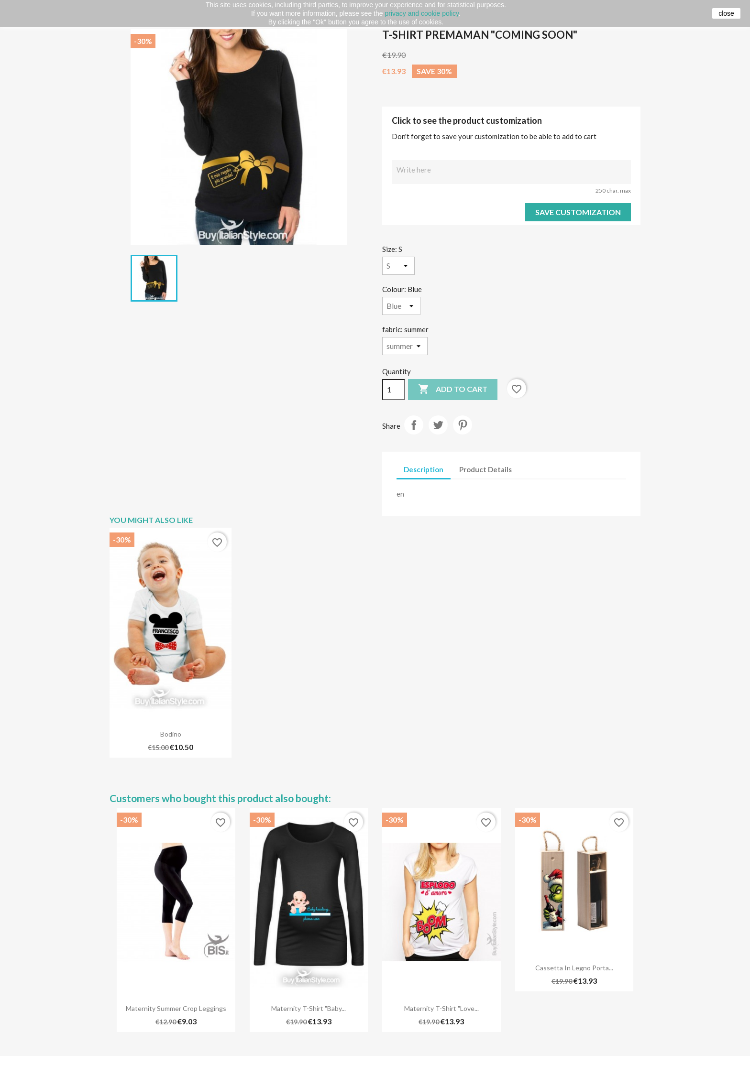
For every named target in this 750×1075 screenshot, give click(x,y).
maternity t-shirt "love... (441, 1008)
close (726, 13)
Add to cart (452, 389)
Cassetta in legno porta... (574, 968)
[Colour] (401, 306)
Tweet (438, 424)
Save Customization (578, 212)
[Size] (398, 266)
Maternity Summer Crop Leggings (176, 1008)
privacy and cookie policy (422, 13)
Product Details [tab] (485, 469)
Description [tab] (423, 469)
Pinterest (462, 424)
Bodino (170, 734)
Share (413, 424)
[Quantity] (393, 389)
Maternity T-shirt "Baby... (308, 1008)
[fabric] (405, 346)
